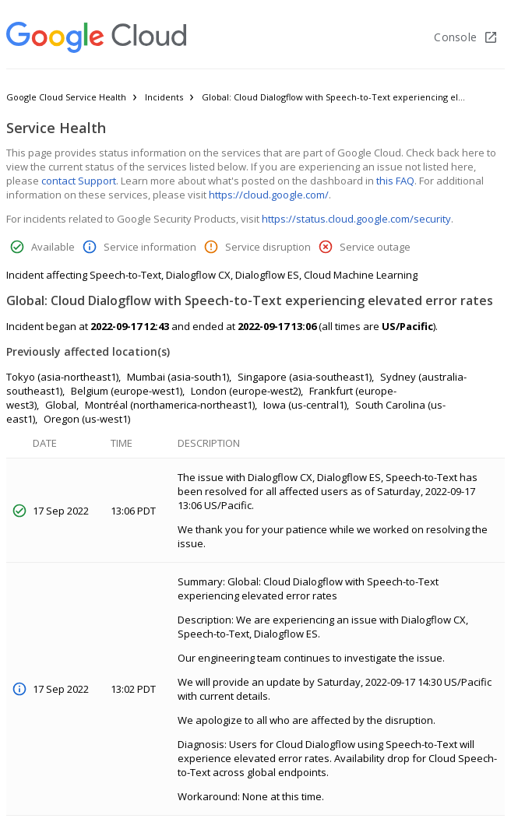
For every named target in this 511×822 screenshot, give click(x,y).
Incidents (164, 97)
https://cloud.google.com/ (269, 195)
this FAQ (395, 181)
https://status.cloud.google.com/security (356, 219)
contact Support (78, 181)
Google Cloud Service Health (66, 97)
